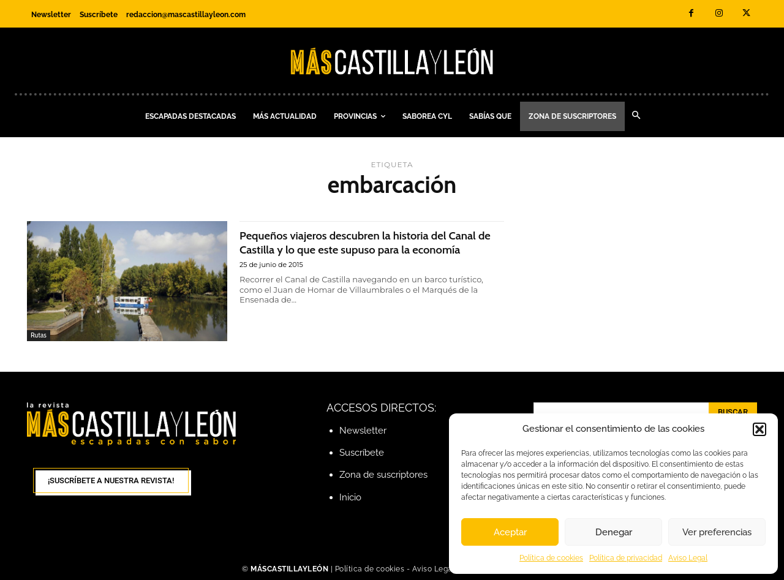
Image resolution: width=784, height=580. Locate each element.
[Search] (733, 412)
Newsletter (362, 430)
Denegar (613, 532)
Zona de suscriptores (383, 474)
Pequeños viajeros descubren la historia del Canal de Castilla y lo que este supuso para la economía (361, 249)
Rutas (39, 335)
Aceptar (510, 532)
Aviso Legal (687, 558)
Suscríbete (361, 452)
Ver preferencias (717, 532)
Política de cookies (551, 558)
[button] (759, 429)
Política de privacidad (625, 558)
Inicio (350, 497)
